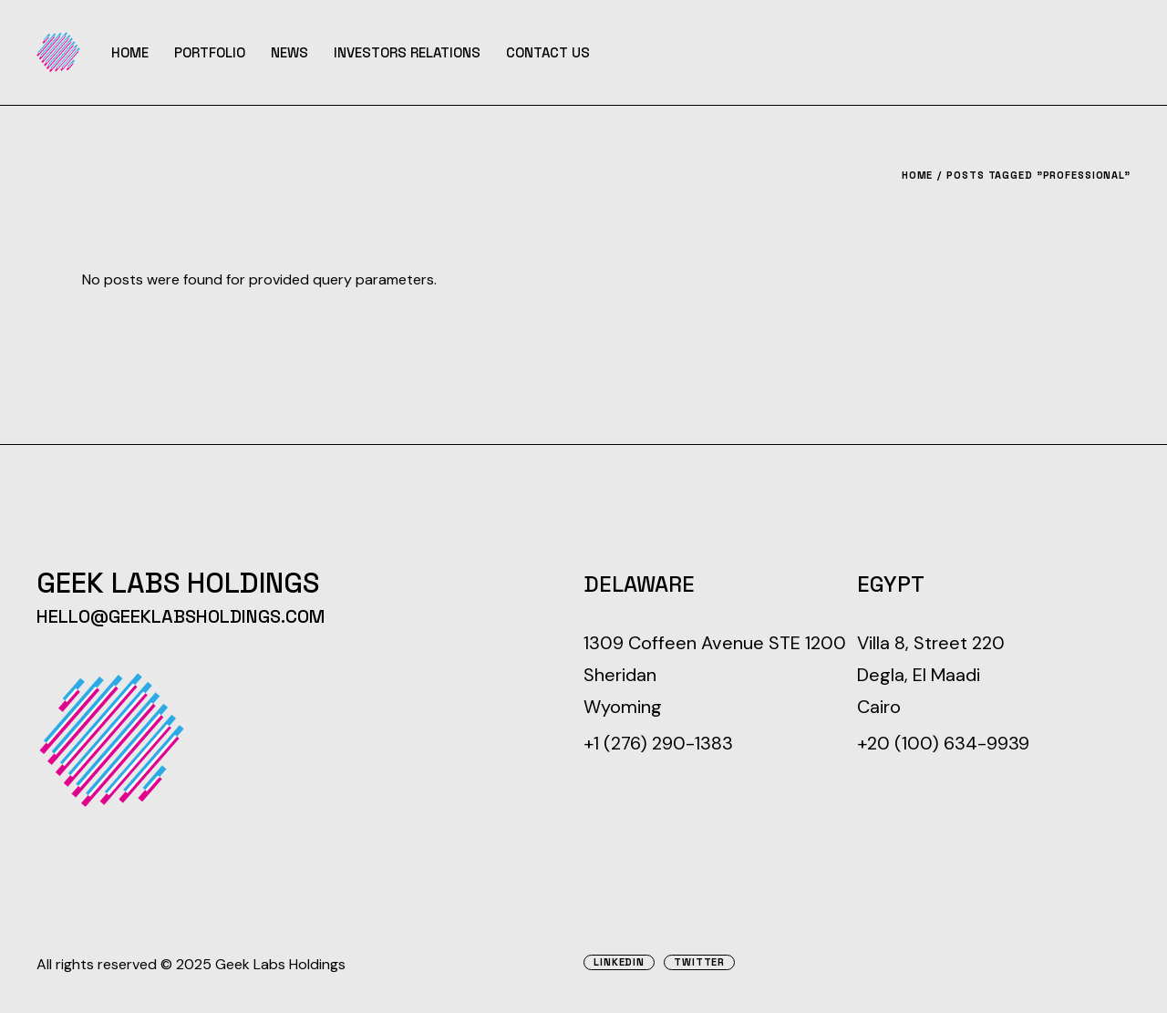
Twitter (699, 962)
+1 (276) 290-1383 (658, 743)
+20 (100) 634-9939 (943, 743)
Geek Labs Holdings (280, 964)
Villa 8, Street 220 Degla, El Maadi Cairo (931, 674)
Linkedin (619, 962)
